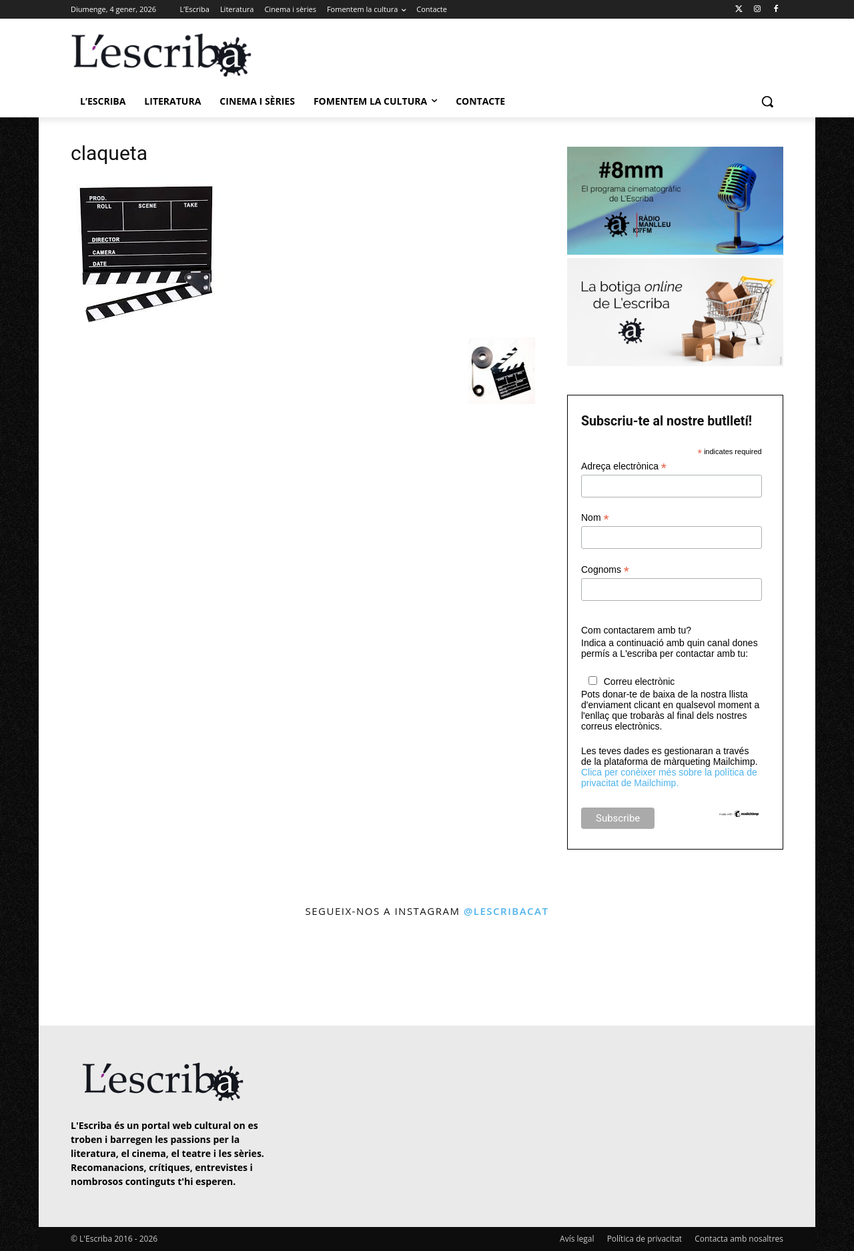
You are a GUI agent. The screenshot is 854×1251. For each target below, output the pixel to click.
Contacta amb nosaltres (739, 1238)
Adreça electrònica (624, 466)
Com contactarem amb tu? (636, 630)
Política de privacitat (644, 1238)
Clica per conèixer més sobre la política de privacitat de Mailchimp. (669, 777)
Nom (595, 517)
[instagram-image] (84, 973)
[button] (767, 101)
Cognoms (605, 569)
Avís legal (577, 1238)
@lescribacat (506, 911)
